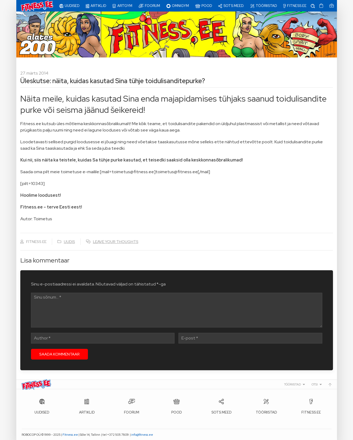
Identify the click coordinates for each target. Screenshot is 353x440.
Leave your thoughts (115, 241)
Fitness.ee (70, 435)
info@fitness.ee (142, 435)
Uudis (69, 241)
